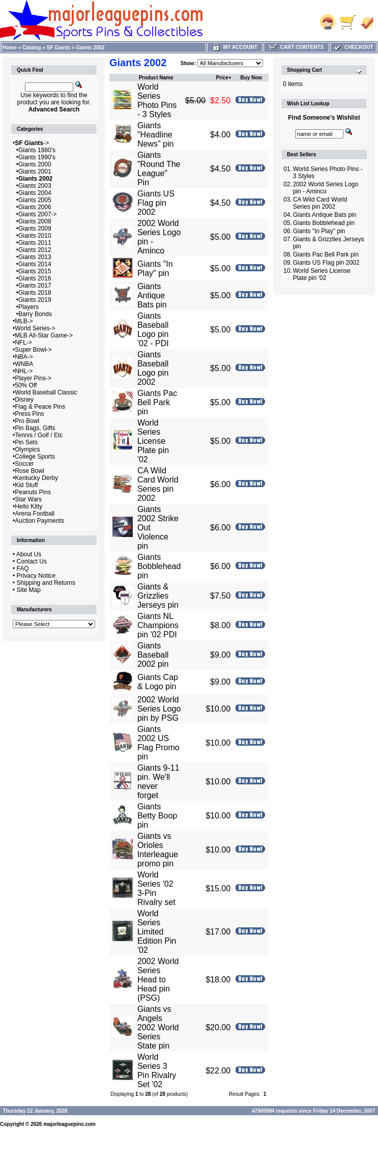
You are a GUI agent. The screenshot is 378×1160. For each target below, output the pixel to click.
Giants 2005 (34, 200)
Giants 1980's (36, 150)
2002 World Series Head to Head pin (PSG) (158, 979)
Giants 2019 (34, 299)
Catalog (31, 47)
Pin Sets (26, 442)
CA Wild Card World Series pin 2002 (158, 484)
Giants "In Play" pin (155, 268)
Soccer (24, 463)
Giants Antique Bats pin (152, 295)
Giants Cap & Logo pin (157, 682)
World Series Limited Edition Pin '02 (157, 931)
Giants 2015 (34, 271)
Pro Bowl (27, 421)
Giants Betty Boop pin (157, 815)
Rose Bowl (29, 470)
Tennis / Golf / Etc (39, 435)
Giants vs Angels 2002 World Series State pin (158, 1027)
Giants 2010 (34, 235)
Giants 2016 (34, 278)
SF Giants (59, 47)
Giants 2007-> (37, 214)
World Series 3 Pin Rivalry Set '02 (156, 1071)
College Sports (35, 456)
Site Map (29, 589)
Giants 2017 (34, 285)
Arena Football (34, 513)
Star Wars (28, 499)
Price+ (223, 77)
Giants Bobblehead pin (159, 566)
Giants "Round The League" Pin (159, 169)
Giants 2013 (34, 257)
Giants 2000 (34, 164)
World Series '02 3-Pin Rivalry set (156, 888)
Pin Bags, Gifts (35, 428)
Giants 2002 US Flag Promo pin (158, 743)
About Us (28, 554)
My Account (234, 47)
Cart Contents (296, 47)
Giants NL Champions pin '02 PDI (158, 625)
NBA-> (24, 356)
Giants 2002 (90, 47)
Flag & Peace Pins (40, 406)
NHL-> (24, 371)
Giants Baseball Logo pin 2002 (152, 368)
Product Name (156, 77)
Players (28, 306)
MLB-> (24, 321)
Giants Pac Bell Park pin (157, 402)
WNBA (24, 363)
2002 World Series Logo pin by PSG (159, 708)
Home (10, 47)
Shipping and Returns (46, 582)
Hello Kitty (28, 506)
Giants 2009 (34, 228)
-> (32, 143)
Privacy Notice (36, 575)
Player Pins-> (33, 378)
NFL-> (23, 342)
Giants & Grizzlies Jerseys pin (158, 595)
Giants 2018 (34, 292)
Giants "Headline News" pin (155, 134)
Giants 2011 (34, 242)
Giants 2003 (34, 185)
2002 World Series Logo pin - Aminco (326, 188)
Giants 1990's (36, 157)
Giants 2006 (34, 207)
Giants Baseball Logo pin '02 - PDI (153, 330)
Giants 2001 (34, 171)
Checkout (353, 47)
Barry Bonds (35, 314)
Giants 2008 (34, 221)
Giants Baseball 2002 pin (152, 654)
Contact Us (32, 561)
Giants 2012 (34, 249)
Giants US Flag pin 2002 (156, 202)
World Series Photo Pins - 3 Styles (157, 100)
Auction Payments (39, 520)
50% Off (26, 385)
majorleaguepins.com (69, 1124)
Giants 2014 (34, 264)
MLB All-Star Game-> (44, 335)
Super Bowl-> (33, 349)
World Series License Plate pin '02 (153, 441)
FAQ (23, 568)
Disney (24, 399)
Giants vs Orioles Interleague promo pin (157, 850)
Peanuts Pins (33, 492)
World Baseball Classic (46, 392)
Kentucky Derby (36, 478)
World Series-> (35, 328)
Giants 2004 (34, 192)
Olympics (27, 449)
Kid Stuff (26, 485)
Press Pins (29, 413)
